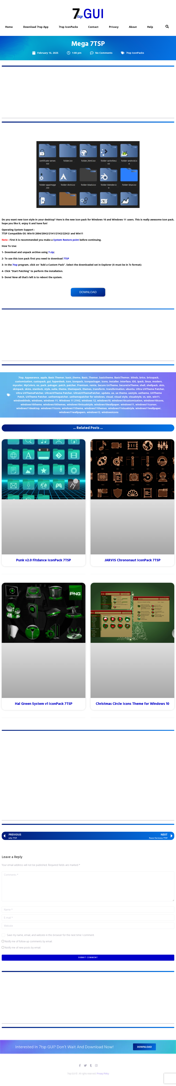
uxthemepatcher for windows (87, 396)
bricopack (152, 377)
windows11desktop (28, 408)
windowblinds (22, 400)
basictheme (106, 377)
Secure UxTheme (108, 385)
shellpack (152, 385)
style (47, 389)
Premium (82, 385)
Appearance (32, 377)
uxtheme (143, 393)
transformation (115, 389)
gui (49, 381)
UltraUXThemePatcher (86, 393)
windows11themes (95, 408)
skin (161, 385)
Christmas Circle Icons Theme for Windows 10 (132, 704)
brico (142, 377)
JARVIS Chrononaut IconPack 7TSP (132, 560)
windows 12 (89, 400)
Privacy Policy (103, 1073)
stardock (37, 389)
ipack (140, 381)
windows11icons (50, 408)
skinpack (18, 389)
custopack (40, 381)
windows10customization (127, 400)
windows (37, 400)
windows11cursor (145, 404)
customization (23, 381)
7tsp (15, 264)
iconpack (77, 381)
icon (68, 381)
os (37, 385)
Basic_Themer (90, 377)
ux (112, 393)
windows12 (93, 412)
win (149, 396)
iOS (134, 381)
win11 (156, 396)
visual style (121, 396)
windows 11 (51, 400)
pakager (52, 385)
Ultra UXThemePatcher (29, 393)
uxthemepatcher (58, 396)
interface (125, 381)
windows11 (127, 404)
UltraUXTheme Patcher (58, 393)
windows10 (104, 400)
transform (99, 389)
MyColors (29, 385)
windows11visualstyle (121, 408)
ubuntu (130, 389)
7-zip (51, 252)
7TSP (66, 258)
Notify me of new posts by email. (23, 947)
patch (62, 385)
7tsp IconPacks (135, 52)
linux (148, 381)
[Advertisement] (88, 94)
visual (109, 396)
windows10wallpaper (106, 404)
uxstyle (132, 393)
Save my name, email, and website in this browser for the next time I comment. (51, 935)
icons (105, 381)
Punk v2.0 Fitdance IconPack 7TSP (43, 560)
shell (142, 385)
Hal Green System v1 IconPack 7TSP (43, 704)
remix (93, 385)
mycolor (18, 385)
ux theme (121, 393)
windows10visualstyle (80, 404)
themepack (74, 389)
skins (28, 389)
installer (114, 381)
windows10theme (31, 404)
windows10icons (153, 400)
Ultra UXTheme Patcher (150, 389)
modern (157, 381)
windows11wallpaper (148, 408)
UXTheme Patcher (36, 396)
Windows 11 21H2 (69, 400)
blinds (134, 377)
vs (144, 396)
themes (86, 389)
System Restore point (66, 239)
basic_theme (72, 377)
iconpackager (92, 381)
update (105, 393)
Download (88, 292)
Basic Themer (56, 377)
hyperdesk (58, 381)
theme (62, 389)
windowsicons (110, 412)
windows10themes (54, 404)
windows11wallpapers (72, 412)
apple (43, 377)
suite (54, 389)
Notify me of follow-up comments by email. (28, 941)
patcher (71, 385)
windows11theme (72, 408)
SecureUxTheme (128, 385)
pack (43, 385)
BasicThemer (121, 377)
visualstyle (135, 396)
